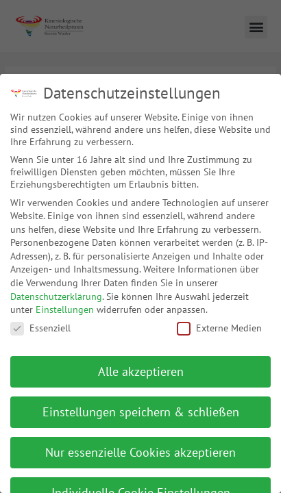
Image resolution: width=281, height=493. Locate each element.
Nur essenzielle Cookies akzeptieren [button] (140, 445)
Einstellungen (65, 302)
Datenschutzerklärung (56, 289)
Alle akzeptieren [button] (141, 364)
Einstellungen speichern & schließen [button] (140, 405)
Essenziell (40, 321)
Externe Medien (219, 321)
